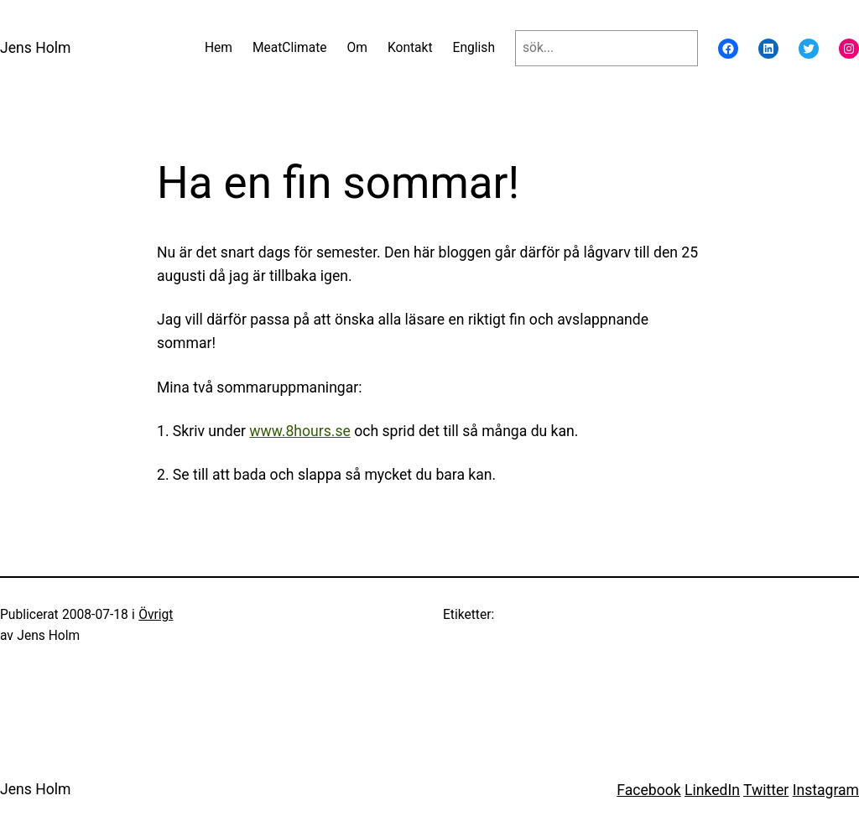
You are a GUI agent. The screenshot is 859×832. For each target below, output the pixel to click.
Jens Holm (35, 47)
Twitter (766, 790)
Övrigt (155, 614)
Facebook (648, 790)
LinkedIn (712, 790)
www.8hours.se (300, 431)
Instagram (826, 790)
